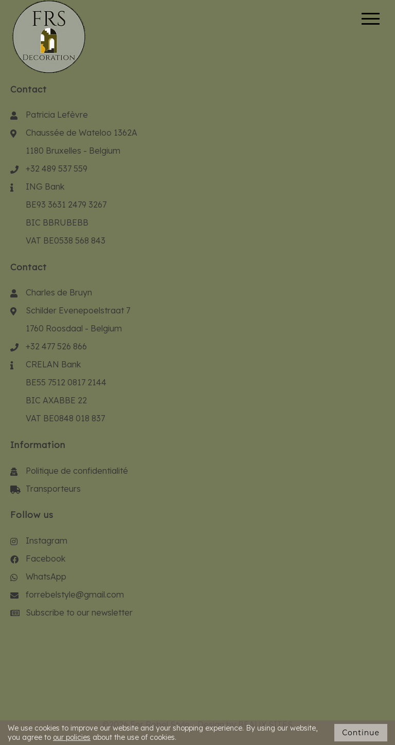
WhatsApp (46, 576)
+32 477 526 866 (56, 346)
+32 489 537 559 (56, 168)
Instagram (46, 540)
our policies (72, 737)
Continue (361, 732)
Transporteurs (53, 488)
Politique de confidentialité (77, 470)
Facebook (45, 558)
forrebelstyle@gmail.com (75, 594)
